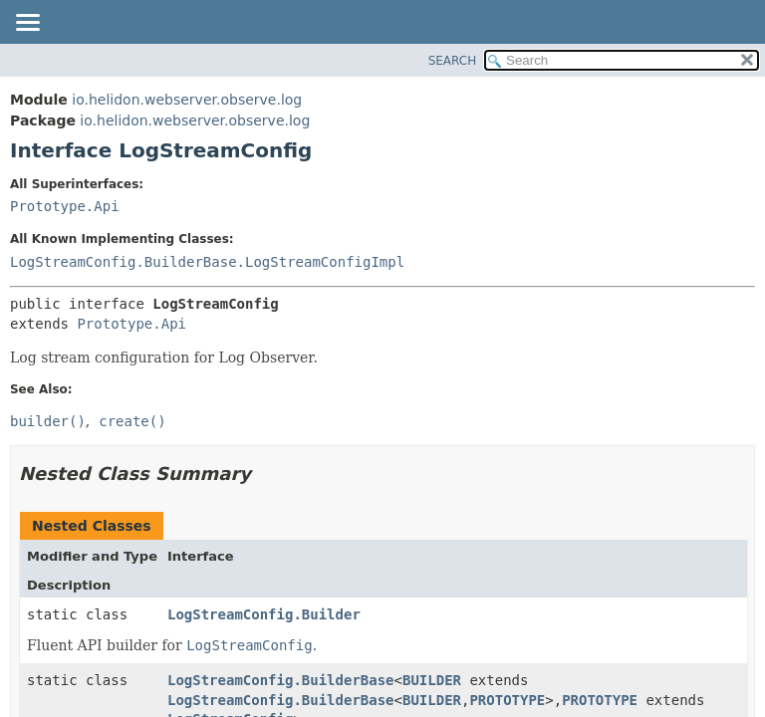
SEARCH (452, 61)
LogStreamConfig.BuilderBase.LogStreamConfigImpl (207, 262)
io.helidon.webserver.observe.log (187, 100)
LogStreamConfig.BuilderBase (280, 680)
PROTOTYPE (507, 700)
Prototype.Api (65, 206)
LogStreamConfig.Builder (264, 614)
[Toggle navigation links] (27, 24)
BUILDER (431, 680)
